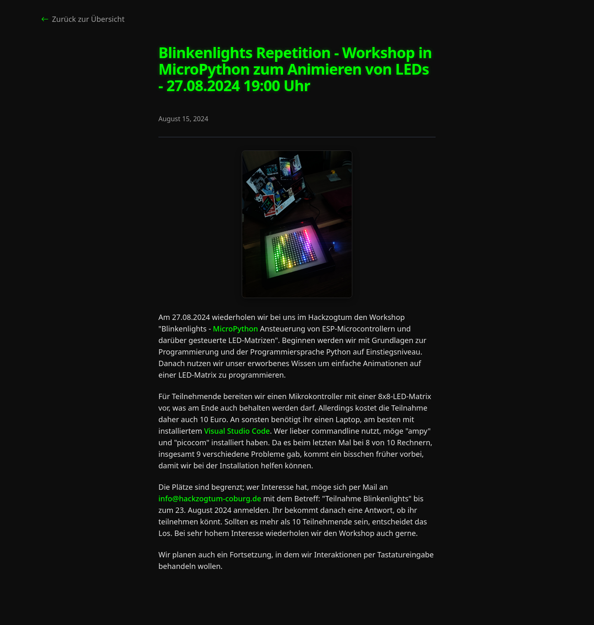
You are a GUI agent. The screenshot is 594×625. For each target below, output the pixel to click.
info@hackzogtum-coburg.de (209, 498)
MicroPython (235, 329)
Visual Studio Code (237, 431)
